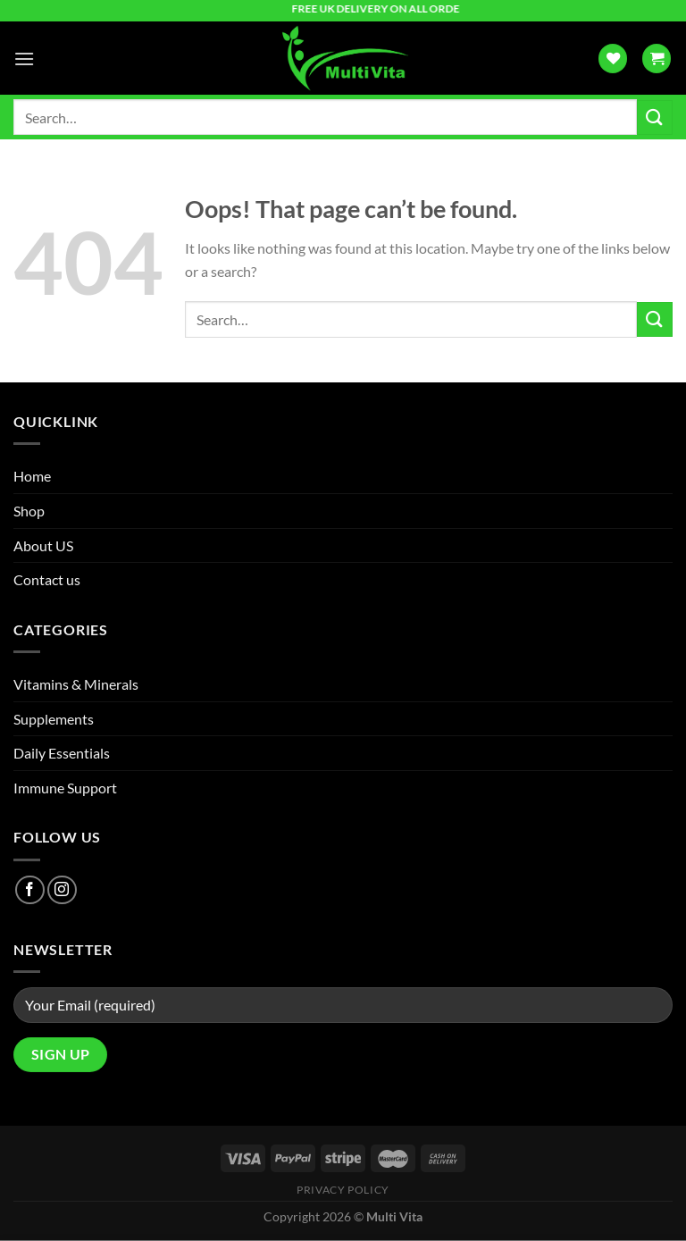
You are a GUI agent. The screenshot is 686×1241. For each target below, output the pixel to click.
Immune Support (65, 787)
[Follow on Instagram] (62, 890)
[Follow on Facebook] (30, 890)
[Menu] (24, 58)
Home (32, 475)
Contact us (46, 579)
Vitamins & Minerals (75, 683)
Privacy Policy (343, 1189)
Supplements (53, 718)
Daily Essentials (61, 752)
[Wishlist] (612, 58)
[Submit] (655, 117)
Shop (29, 510)
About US (43, 545)
